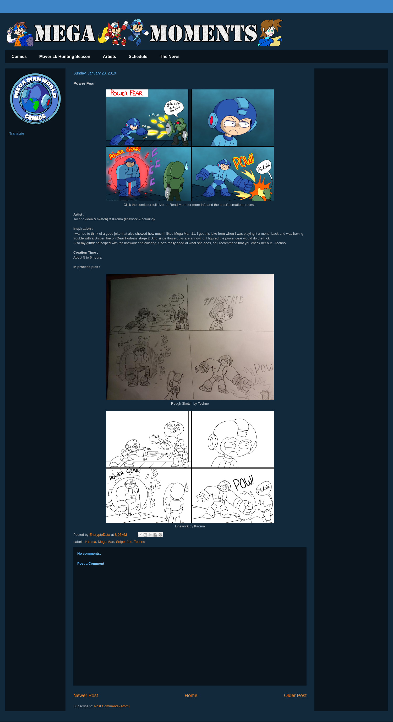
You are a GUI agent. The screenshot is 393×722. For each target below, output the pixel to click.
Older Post (295, 695)
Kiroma (90, 542)
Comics (19, 56)
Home (191, 695)
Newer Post (85, 695)
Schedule (138, 56)
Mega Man (106, 542)
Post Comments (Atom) (112, 706)
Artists (109, 56)
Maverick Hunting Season (64, 56)
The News (169, 56)
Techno (139, 542)
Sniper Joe (124, 542)
